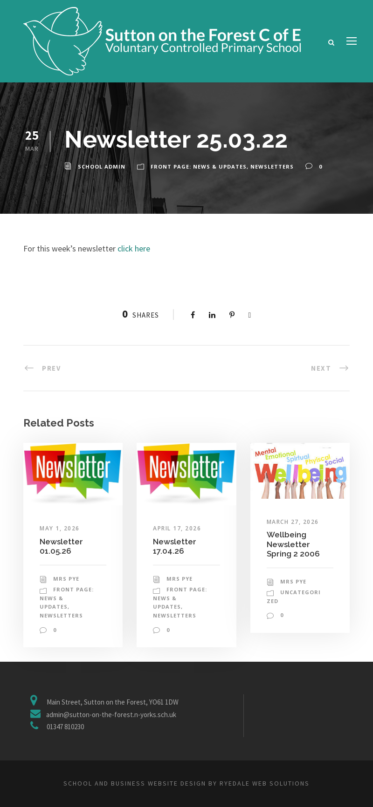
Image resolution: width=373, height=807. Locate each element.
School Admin (101, 166)
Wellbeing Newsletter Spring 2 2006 (293, 544)
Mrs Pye (66, 578)
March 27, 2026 (293, 522)
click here (133, 248)
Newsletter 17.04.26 (174, 546)
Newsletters (272, 166)
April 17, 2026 (177, 528)
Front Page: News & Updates (199, 166)
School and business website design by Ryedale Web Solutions (186, 783)
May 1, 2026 (60, 528)
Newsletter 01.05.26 (61, 546)
